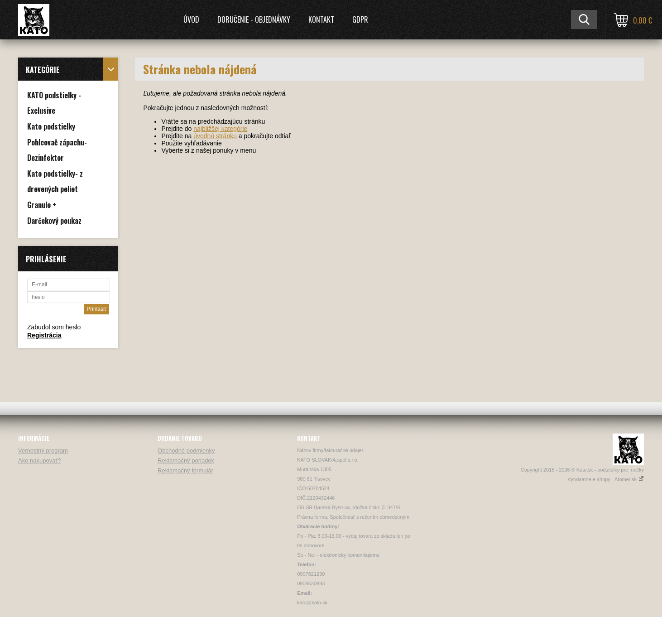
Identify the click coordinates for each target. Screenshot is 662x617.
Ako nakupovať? (39, 460)
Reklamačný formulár (185, 470)
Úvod (191, 19)
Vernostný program (43, 450)
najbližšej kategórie (220, 128)
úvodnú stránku (215, 136)
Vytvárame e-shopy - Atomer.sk (606, 479)
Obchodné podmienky (186, 450)
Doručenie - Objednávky (253, 19)
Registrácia (44, 335)
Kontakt (321, 19)
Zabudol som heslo (54, 327)
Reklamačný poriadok (186, 460)
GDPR (360, 19)
